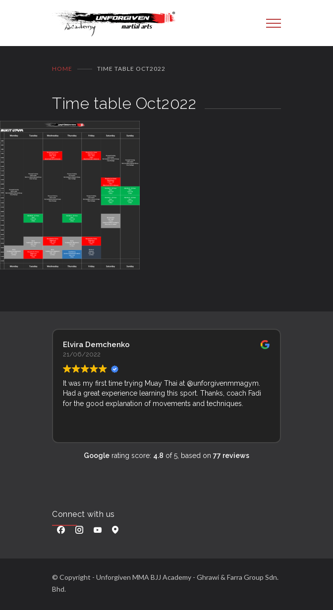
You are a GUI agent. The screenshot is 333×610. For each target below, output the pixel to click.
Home (62, 68)
